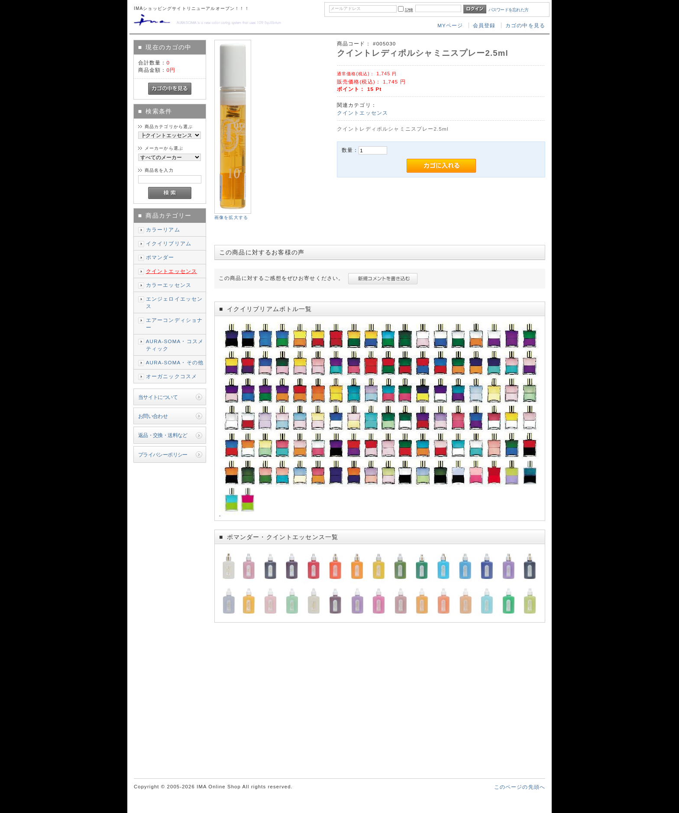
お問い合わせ (153, 416)
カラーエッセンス (168, 285)
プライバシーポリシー (163, 454)
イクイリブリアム (168, 243)
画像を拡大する (231, 217)
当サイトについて (158, 397)
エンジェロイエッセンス (174, 302)
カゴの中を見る (525, 25)
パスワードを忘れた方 (508, 9)
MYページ (450, 25)
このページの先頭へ (519, 787)
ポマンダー (160, 257)
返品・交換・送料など (163, 435)
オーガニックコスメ (171, 376)
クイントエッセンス (171, 271)
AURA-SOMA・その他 (175, 362)
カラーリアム (163, 229)
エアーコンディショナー (174, 323)
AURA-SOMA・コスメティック (175, 344)
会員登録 (484, 25)
